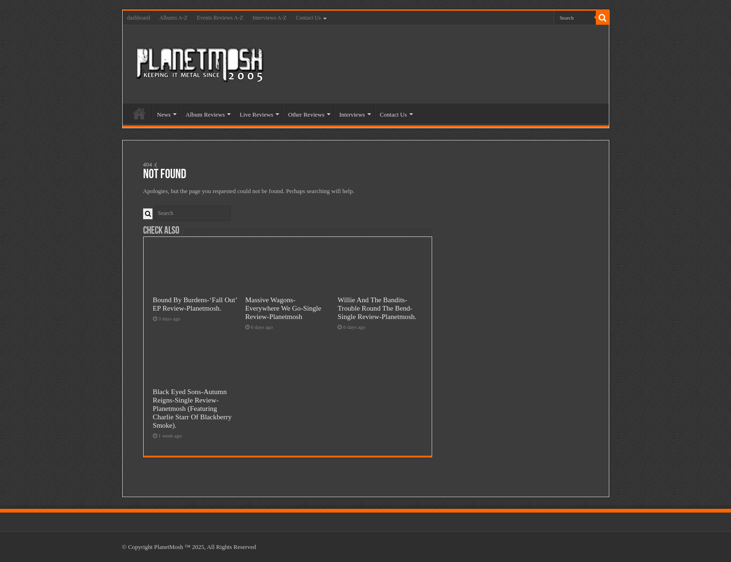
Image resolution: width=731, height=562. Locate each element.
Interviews (352, 114)
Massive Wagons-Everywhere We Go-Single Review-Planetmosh (283, 308)
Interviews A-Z (270, 17)
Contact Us (308, 17)
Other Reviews (306, 114)
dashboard (138, 17)
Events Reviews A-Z (220, 17)
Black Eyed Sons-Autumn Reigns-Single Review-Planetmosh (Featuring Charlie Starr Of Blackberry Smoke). (192, 408)
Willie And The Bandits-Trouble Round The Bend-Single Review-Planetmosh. (377, 308)
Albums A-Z (173, 17)
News (164, 114)
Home (139, 113)
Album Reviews (205, 114)
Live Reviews (256, 114)
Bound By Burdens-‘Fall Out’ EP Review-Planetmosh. (195, 304)
